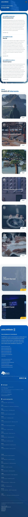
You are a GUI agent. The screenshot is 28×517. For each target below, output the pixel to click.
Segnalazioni (3, 510)
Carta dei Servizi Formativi (5, 360)
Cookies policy (3, 507)
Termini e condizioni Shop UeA (6, 506)
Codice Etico (3, 355)
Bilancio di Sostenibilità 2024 (6, 351)
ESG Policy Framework (5, 363)
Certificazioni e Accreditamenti (6, 354)
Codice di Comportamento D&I (6, 359)
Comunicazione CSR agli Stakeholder (7, 362)
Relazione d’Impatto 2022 (5, 346)
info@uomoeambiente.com (5, 395)
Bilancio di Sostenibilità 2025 (6, 352)
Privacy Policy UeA (4, 505)
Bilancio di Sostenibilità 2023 (6, 349)
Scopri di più (5, 32)
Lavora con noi (3, 509)
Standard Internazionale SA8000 (6, 365)
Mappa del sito (3, 508)
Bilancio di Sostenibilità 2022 (6, 348)
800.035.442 (10, 394)
